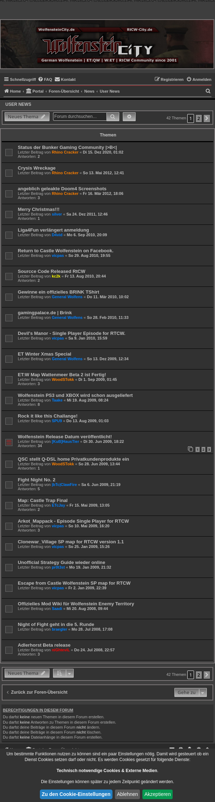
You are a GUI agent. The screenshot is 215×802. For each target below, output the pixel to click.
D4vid (57, 235)
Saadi (57, 608)
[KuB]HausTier (65, 441)
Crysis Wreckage (37, 168)
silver (57, 214)
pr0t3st (58, 567)
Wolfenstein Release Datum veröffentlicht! (65, 436)
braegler (59, 629)
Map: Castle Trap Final (43, 500)
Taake (57, 400)
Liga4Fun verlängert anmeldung (53, 230)
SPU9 (57, 421)
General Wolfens (67, 297)
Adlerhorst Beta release (44, 645)
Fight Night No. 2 (36, 479)
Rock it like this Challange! (48, 416)
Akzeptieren (158, 794)
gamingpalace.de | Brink (45, 312)
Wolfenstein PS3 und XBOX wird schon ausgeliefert (75, 395)
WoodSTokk (63, 379)
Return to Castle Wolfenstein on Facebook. (66, 250)
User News (18, 104)
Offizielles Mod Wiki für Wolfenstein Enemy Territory (76, 603)
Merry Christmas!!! (38, 209)
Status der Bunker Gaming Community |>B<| (67, 147)
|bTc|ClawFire (64, 484)
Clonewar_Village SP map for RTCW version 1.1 (71, 541)
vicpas (58, 255)
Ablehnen (127, 794)
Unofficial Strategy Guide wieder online (61, 562)
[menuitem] (45, 79)
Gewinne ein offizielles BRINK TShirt (58, 292)
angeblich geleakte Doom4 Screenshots (62, 188)
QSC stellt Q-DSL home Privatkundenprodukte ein (73, 459)
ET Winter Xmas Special (44, 354)
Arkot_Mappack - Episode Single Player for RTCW (73, 521)
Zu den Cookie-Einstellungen (76, 794)
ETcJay (58, 505)
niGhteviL (61, 650)
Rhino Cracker (65, 152)
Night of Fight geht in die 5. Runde (56, 624)
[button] (206, 118)
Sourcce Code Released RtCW (51, 271)
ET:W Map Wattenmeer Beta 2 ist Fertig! (62, 374)
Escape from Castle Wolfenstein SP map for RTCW (74, 583)
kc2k (56, 276)
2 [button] (199, 118)
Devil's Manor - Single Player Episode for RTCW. (71, 333)
